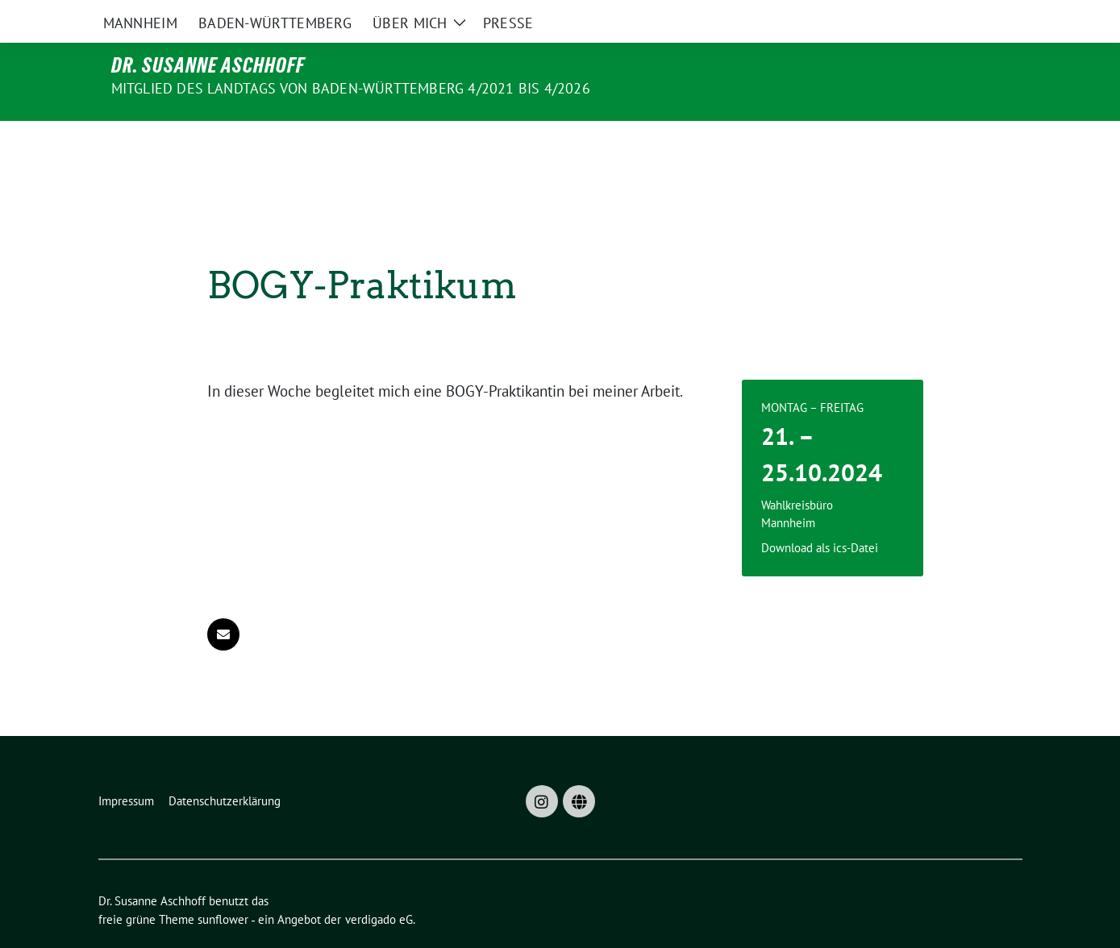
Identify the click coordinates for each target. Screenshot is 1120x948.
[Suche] (971, 15)
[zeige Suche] (994, 15)
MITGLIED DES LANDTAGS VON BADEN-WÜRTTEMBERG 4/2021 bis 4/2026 (350, 88)
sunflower (223, 885)
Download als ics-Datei (819, 514)
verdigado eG (379, 885)
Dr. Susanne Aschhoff (208, 65)
